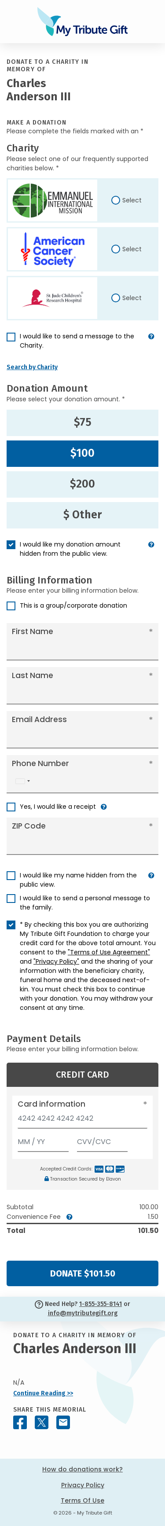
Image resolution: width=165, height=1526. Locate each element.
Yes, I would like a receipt (58, 806)
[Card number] (82, 1121)
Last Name (32, 675)
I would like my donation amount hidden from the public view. (70, 549)
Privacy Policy (82, 1485)
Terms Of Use (82, 1500)
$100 (82, 453)
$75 (83, 422)
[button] (151, 344)
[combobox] (22, 781)
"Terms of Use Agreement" (109, 952)
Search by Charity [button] (32, 367)
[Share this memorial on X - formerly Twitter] (41, 1422)
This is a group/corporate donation (73, 605)
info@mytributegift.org (82, 1313)
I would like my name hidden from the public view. (78, 880)
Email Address (39, 719)
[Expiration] (43, 1140)
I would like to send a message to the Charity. (77, 341)
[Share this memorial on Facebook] (20, 1422)
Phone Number (40, 763)
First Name (32, 631)
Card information (51, 1104)
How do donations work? (82, 1469)
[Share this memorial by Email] (63, 1422)
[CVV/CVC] (102, 1140)
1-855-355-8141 (100, 1304)
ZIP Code (29, 826)
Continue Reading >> (43, 1393)
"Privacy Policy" (56, 961)
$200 (82, 484)
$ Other (82, 514)
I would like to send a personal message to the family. (85, 903)
